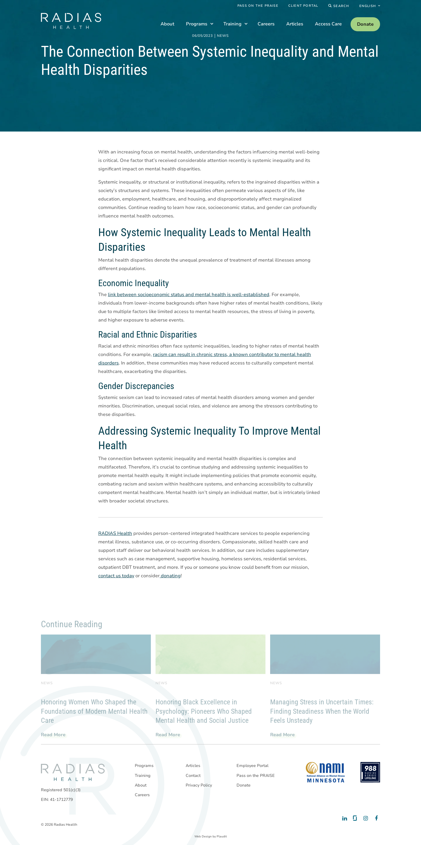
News (223, 36)
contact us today (116, 576)
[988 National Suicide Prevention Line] (370, 772)
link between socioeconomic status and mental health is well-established (188, 295)
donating (170, 576)
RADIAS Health (115, 533)
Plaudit (222, 836)
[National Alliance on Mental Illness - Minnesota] (325, 772)
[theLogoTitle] (71, 21)
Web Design (203, 836)
